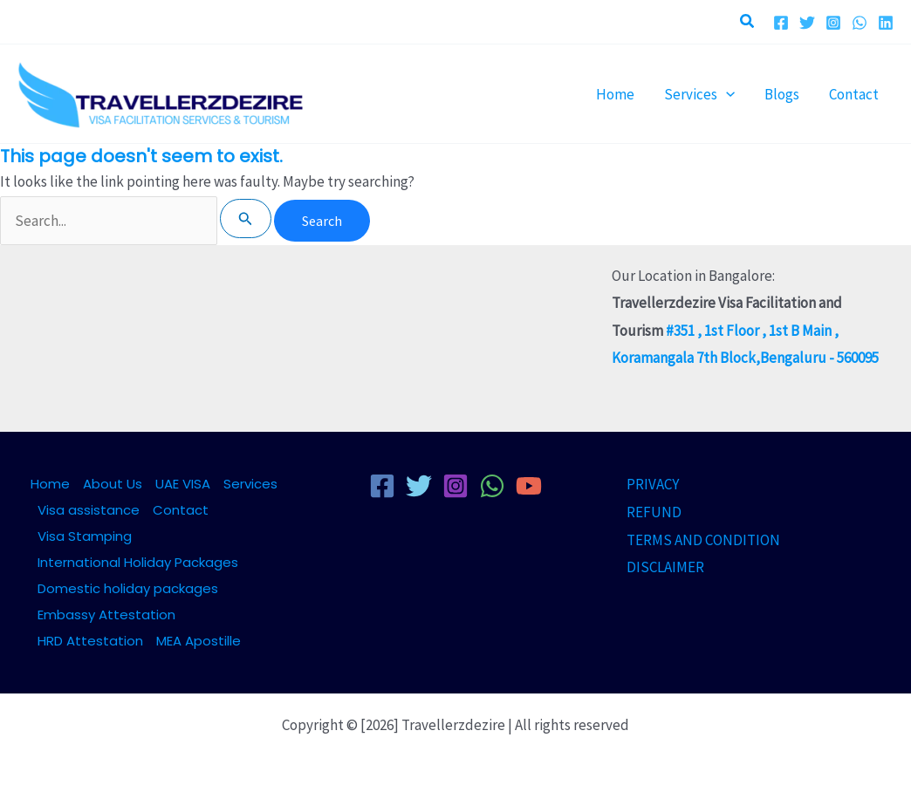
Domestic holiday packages (128, 588)
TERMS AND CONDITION (703, 540)
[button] (748, 21)
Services (250, 484)
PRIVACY (653, 484)
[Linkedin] (886, 23)
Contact (181, 510)
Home (50, 484)
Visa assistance (89, 510)
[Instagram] (833, 23)
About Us (112, 484)
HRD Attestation (90, 641)
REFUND (654, 512)
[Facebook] (781, 23)
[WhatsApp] (859, 23)
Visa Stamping (85, 536)
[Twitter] (807, 23)
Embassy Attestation (106, 614)
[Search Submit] (245, 218)
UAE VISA (182, 484)
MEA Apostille (198, 641)
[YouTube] (529, 486)
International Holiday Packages (138, 562)
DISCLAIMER (665, 567)
